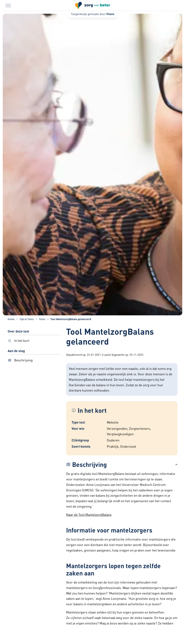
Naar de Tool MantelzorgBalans (89, 514)
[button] (122, 464)
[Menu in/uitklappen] (8, 5)
